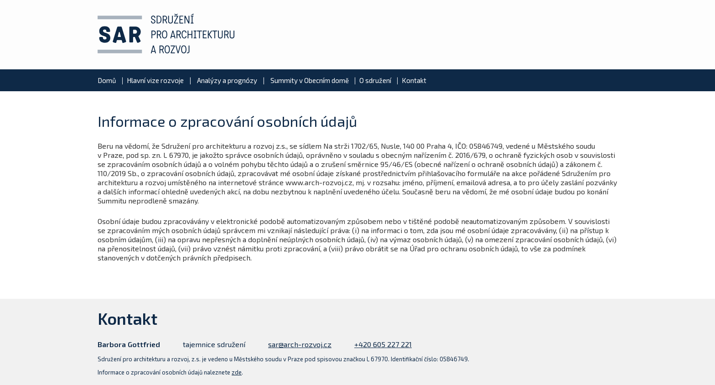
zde (237, 372)
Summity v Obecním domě (309, 80)
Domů (107, 80)
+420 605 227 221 (383, 344)
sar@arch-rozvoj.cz (300, 344)
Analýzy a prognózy (227, 80)
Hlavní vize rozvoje (155, 80)
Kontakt (414, 80)
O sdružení (375, 80)
